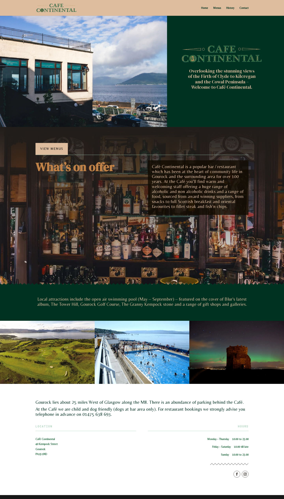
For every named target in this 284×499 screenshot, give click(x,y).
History (230, 8)
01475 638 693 (96, 414)
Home (204, 8)
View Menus (51, 149)
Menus (217, 8)
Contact (243, 8)
